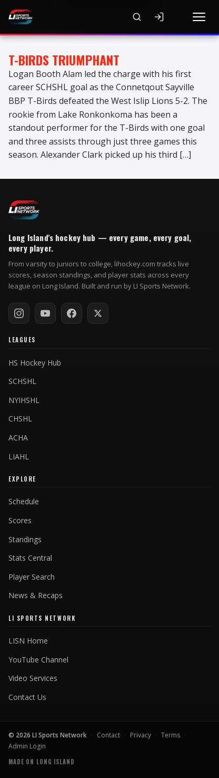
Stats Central (30, 558)
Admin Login (27, 746)
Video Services (32, 678)
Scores (20, 520)
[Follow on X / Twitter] (97, 313)
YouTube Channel (38, 660)
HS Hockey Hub (34, 363)
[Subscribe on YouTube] (45, 313)
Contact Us (27, 697)
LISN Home (28, 641)
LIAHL (18, 457)
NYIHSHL (23, 400)
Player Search (31, 577)
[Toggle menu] (199, 16)
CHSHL (20, 419)
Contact (108, 735)
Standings (25, 539)
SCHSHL (22, 381)
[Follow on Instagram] (18, 313)
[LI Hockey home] (23, 209)
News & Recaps (35, 595)
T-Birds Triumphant (64, 59)
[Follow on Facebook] (71, 313)
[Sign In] (159, 16)
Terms (170, 735)
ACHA (18, 438)
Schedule (23, 501)
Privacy (140, 735)
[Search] (136, 16)
